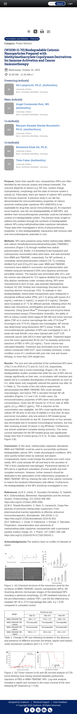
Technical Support (41, 702)
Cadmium (24, 702)
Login (70, 3)
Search (60, 4)
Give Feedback (60, 702)
